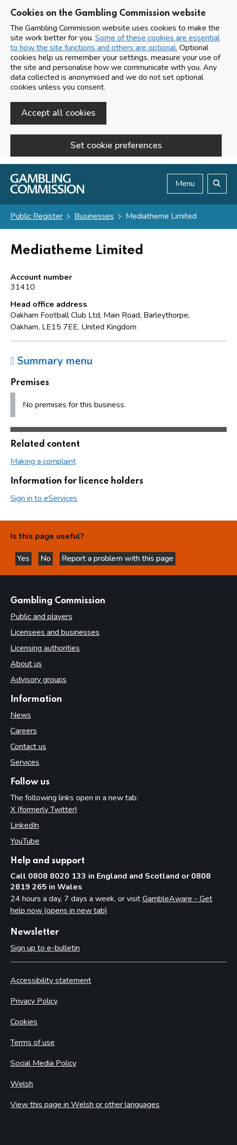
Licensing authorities (45, 648)
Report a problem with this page (117, 558)
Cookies (23, 1021)
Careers (23, 730)
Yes (24, 558)
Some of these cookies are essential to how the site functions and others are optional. (115, 43)
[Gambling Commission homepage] (47, 191)
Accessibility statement (50, 980)
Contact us (28, 746)
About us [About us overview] (26, 663)
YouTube (24, 841)
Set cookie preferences (116, 145)
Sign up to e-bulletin (45, 948)
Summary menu (51, 361)
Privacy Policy (34, 1001)
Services (24, 762)
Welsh (21, 1084)
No (46, 558)
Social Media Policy (43, 1063)
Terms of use (32, 1042)
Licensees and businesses (55, 632)
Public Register (36, 216)
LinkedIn (24, 825)
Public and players (41, 616)
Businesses (94, 216)
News (20, 715)
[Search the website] (217, 184)
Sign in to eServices (43, 498)
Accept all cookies (58, 113)
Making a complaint (43, 461)
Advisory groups (38, 679)
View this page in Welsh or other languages (85, 1104)
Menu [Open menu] (185, 183)
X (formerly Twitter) (43, 809)
